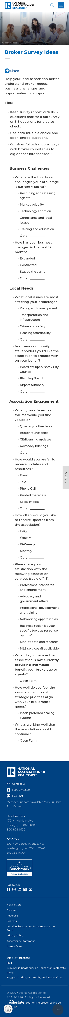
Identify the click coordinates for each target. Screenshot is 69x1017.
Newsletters (14, 904)
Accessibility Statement (21, 940)
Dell (9, 962)
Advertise (12, 915)
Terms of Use (14, 946)
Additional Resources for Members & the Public (31, 928)
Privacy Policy (15, 935)
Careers (11, 910)
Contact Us (18, 783)
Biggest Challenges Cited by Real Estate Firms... (35, 977)
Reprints (12, 920)
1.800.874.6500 (21, 789)
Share (12, 70)
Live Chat (17, 795)
